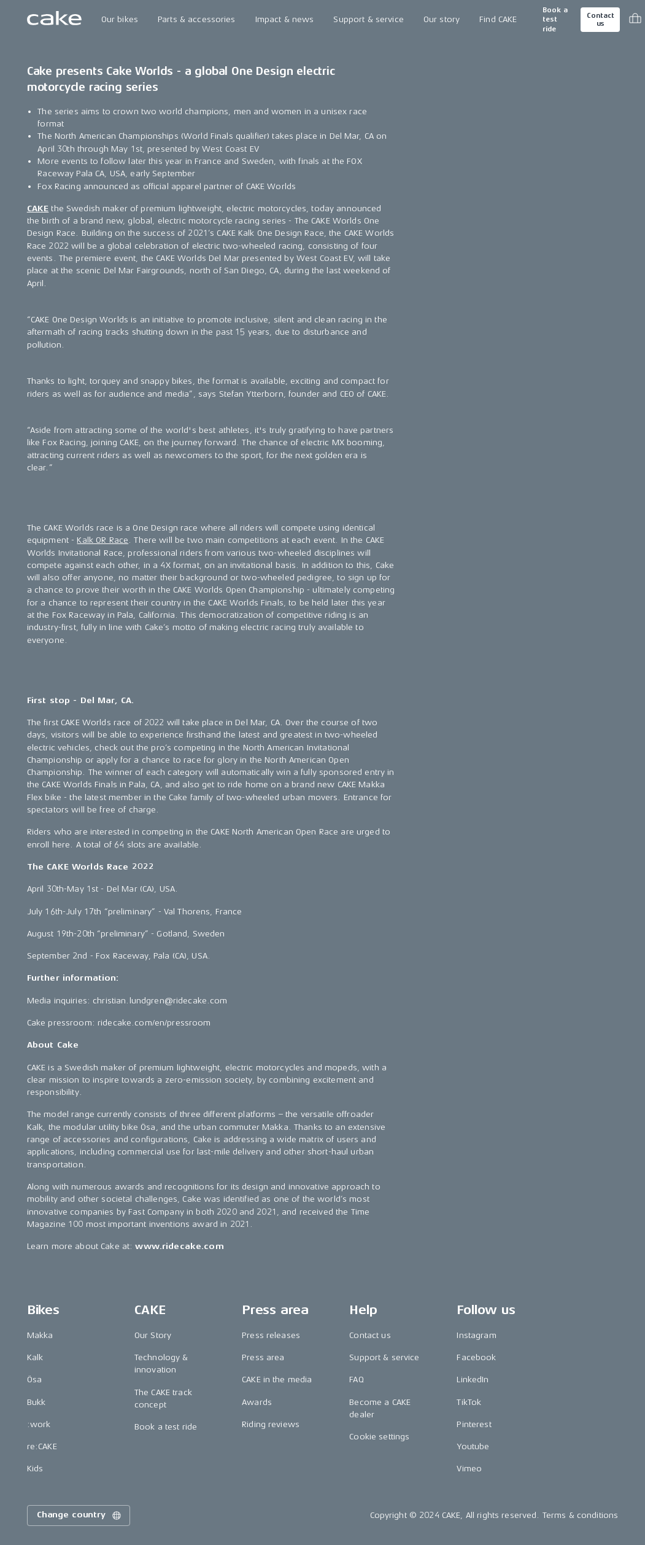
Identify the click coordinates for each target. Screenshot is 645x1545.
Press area (263, 1357)
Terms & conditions (581, 1515)
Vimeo (469, 1468)
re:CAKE (42, 1446)
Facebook (476, 1357)
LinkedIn (473, 1379)
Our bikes (119, 19)
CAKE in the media (277, 1379)
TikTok (469, 1402)
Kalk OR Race (102, 540)
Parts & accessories (197, 19)
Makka (40, 1335)
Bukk (36, 1402)
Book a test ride (555, 19)
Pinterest (474, 1424)
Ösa (34, 1379)
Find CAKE (498, 19)
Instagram (476, 1335)
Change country (80, 1515)
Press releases (271, 1335)
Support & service (368, 19)
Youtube (473, 1446)
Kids (35, 1468)
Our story (441, 19)
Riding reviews (270, 1424)
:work (39, 1424)
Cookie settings (379, 1436)
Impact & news (284, 19)
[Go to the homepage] (54, 19)
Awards (257, 1402)
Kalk (35, 1357)
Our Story (152, 1335)
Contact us (600, 20)
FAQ (356, 1379)
